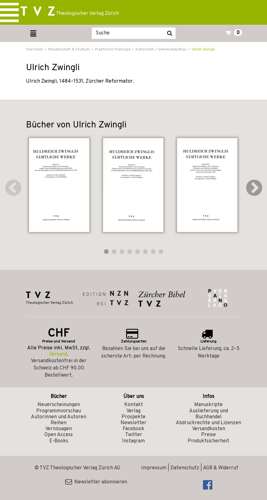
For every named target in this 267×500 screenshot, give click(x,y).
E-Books (58, 441)
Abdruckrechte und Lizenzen (208, 423)
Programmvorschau (58, 411)
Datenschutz (185, 468)
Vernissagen (58, 429)
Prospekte (133, 417)
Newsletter (133, 423)
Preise (208, 435)
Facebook (133, 429)
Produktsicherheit (208, 441)
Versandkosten (208, 429)
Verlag (133, 411)
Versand (58, 354)
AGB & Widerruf (220, 468)
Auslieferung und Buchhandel (208, 414)
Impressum (153, 468)
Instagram (133, 441)
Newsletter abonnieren (96, 482)
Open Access (58, 435)
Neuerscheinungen (58, 405)
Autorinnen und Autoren (58, 417)
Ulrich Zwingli (203, 49)
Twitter (133, 435)
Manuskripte (208, 405)
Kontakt (133, 405)
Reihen (59, 423)
